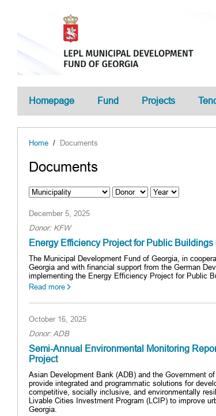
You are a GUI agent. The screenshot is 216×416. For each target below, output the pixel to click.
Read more (47, 287)
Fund (108, 101)
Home (38, 143)
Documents (79, 143)
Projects (158, 101)
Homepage (51, 101)
